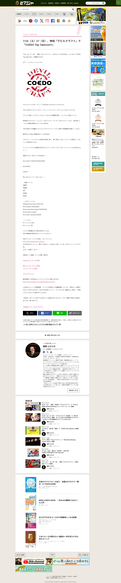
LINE (61, 313)
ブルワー (49, 14)
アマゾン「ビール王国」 (30, 268)
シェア (47, 313)
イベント (26, 14)
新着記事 (19, 14)
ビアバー (41, 14)
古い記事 (21, 555)
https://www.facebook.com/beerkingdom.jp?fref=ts (39, 282)
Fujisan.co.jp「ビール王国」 (32, 260)
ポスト (32, 313)
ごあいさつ (44, 3)
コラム (56, 14)
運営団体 (50, 3)
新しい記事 (82, 555)
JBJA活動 (64, 14)
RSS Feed (70, 3)
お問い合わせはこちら (53, 335)
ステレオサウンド (28, 274)
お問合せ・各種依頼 (60, 3)
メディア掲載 (72, 14)
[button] (90, 22)
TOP (52, 555)
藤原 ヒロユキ (49, 346)
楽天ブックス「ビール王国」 (32, 266)
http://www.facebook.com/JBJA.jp (34, 241)
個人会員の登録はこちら (97, 169)
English (76, 3)
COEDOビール (28, 307)
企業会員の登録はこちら (97, 164)
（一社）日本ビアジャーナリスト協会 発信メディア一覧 (42, 324)
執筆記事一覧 (72, 390)
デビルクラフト (38, 307)
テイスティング (34, 14)
